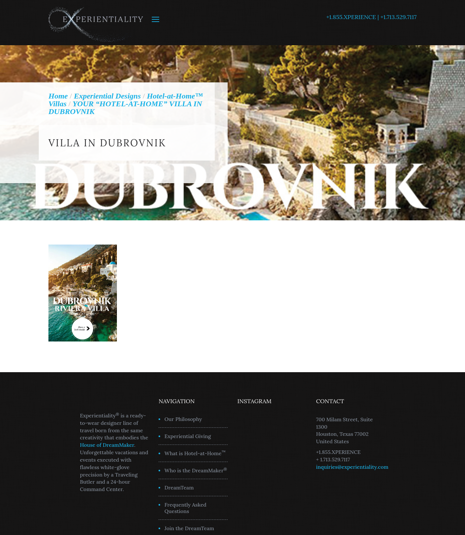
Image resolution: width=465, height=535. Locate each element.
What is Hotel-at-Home (195, 452)
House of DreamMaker (107, 445)
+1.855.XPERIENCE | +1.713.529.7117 (371, 17)
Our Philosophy (183, 419)
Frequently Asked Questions (185, 507)
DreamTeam (179, 487)
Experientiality (96, 22)
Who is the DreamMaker (195, 470)
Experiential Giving (187, 436)
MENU (155, 19)
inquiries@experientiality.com (352, 467)
